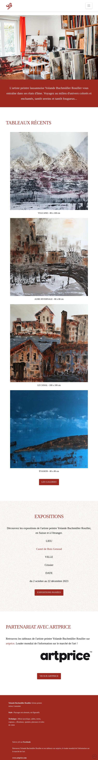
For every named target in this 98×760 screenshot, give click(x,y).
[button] (89, 6)
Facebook (27, 742)
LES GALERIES (49, 482)
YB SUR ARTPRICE (49, 676)
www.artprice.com (19, 758)
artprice (10, 643)
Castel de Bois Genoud (49, 549)
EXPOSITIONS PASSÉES (49, 592)
